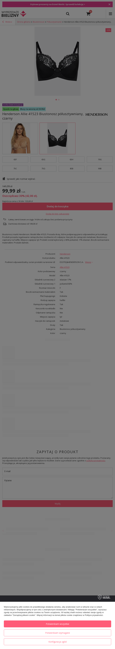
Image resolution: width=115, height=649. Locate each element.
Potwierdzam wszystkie (57, 623)
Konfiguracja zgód (57, 641)
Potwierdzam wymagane (57, 632)
